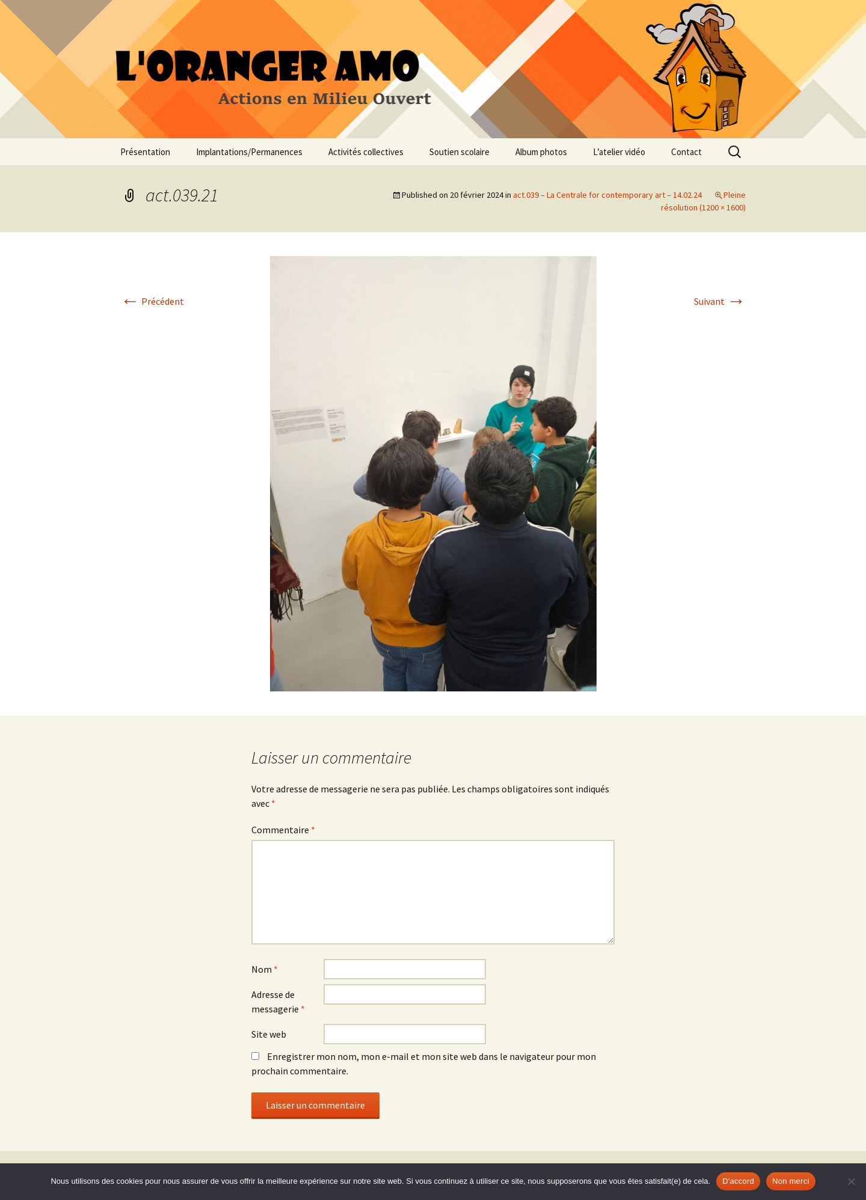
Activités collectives (366, 152)
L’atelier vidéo (619, 152)
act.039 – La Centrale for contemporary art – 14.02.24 (607, 194)
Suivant (720, 301)
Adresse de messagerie (278, 1001)
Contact (686, 152)
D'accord (738, 1181)
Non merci (790, 1181)
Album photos (541, 152)
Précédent (152, 301)
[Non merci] (851, 1181)
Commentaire (283, 830)
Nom (264, 969)
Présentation (145, 152)
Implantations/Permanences (249, 152)
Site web (268, 1034)
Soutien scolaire (459, 152)
